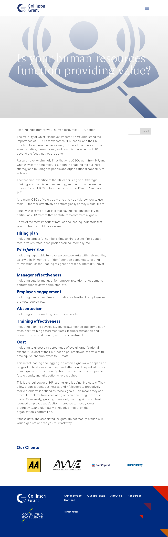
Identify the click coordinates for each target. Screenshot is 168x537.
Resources (135, 495)
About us (116, 495)
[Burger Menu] (147, 9)
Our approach (96, 495)
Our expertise (73, 495)
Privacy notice (71, 512)
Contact (69, 500)
